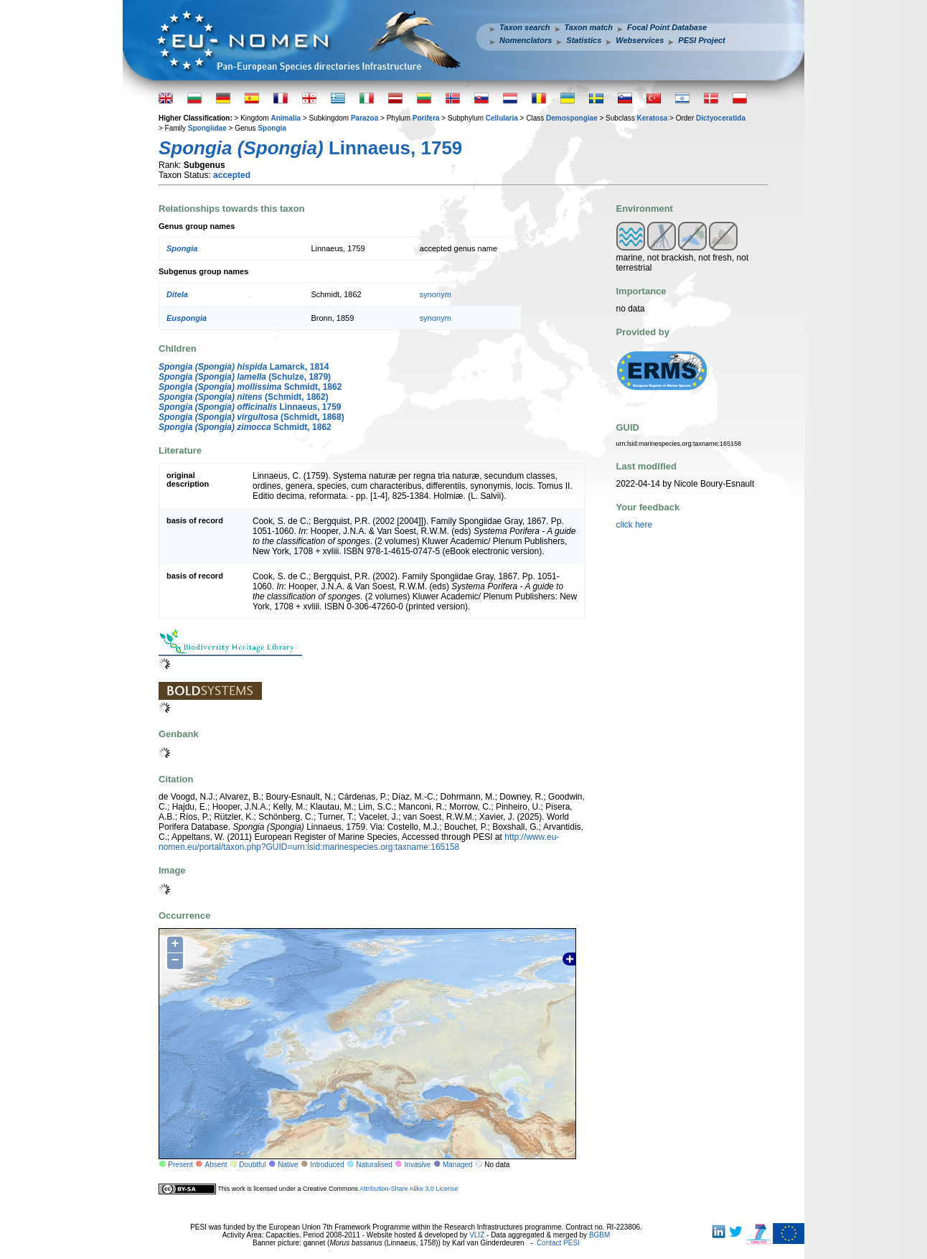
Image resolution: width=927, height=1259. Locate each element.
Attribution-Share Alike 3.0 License (408, 1188)
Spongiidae (207, 128)
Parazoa (364, 118)
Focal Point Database (667, 27)
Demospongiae (572, 118)
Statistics (583, 40)
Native (288, 1165)
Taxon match (589, 27)
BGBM (599, 1235)
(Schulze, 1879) (245, 377)
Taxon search (524, 27)
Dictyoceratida (720, 118)
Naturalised (374, 1165)
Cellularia (502, 118)
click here (634, 525)
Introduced (327, 1165)
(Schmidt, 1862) (244, 397)
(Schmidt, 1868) (251, 417)
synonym (435, 294)
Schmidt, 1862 (250, 387)
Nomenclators (525, 40)
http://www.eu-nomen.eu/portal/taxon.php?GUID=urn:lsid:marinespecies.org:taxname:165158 (359, 842)
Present (180, 1165)
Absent (216, 1165)
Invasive (418, 1165)
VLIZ (476, 1235)
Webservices (640, 40)
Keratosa (651, 118)
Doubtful (252, 1165)
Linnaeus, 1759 (250, 407)
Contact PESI (558, 1243)
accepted (231, 175)
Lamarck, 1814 (244, 367)
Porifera (426, 118)
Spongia (272, 128)
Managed (458, 1165)
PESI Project (701, 40)
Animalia (285, 118)
